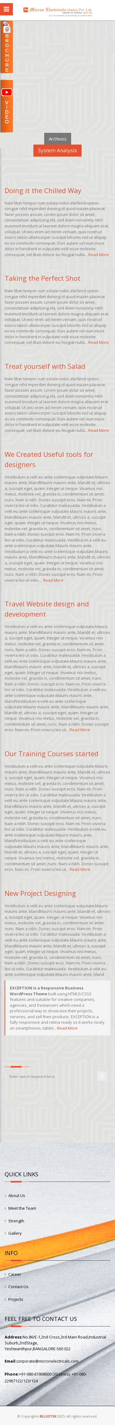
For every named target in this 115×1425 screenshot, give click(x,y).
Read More (98, 254)
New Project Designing (40, 893)
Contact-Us (18, 1286)
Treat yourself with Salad (45, 366)
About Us (16, 1195)
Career (14, 1274)
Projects (15, 1299)
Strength (16, 1221)
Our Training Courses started (51, 753)
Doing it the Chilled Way (43, 190)
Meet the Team (22, 1208)
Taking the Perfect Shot (42, 278)
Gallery (15, 1233)
